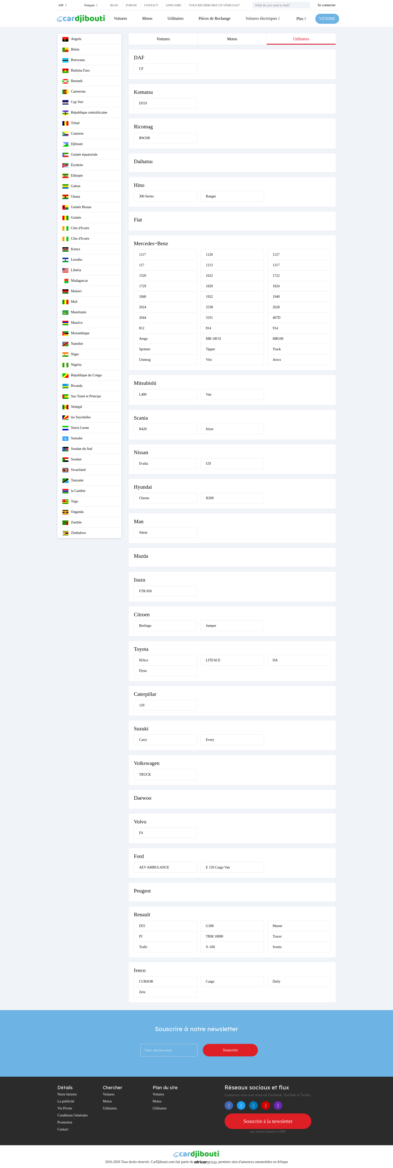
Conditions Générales (72, 1115)
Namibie (72, 344)
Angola (71, 39)
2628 (276, 307)
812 (141, 328)
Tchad (70, 123)
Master (277, 926)
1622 (209, 275)
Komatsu (143, 92)
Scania (141, 418)
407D (276, 318)
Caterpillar (145, 694)
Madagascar (75, 281)
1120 (209, 254)
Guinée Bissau (76, 207)
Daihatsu (143, 161)
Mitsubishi (145, 383)
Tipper (210, 349)
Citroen (142, 615)
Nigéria (71, 365)
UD (208, 463)
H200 (210, 498)
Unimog (145, 360)
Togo (70, 501)
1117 (142, 254)
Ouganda (73, 512)
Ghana (71, 197)
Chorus (144, 498)
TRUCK (145, 774)
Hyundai (143, 487)
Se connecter (327, 5)
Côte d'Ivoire (75, 228)
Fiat (138, 220)
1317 (276, 265)
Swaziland (73, 470)
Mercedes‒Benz (151, 243)
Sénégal (72, 407)
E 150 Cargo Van (218, 867)
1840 (142, 297)
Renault (142, 915)
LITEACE (213, 660)
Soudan (71, 459)
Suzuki (141, 729)
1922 (209, 297)
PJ (140, 936)
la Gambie (73, 491)
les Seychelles (76, 417)
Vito (209, 360)
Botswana (73, 60)
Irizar (209, 429)
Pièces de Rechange (214, 18)
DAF (139, 58)
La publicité (65, 1101)
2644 (142, 318)
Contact (151, 5)
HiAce (143, 660)
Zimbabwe (74, 533)
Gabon (71, 186)
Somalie (72, 438)
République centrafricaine (84, 113)
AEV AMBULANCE (154, 867)
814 (208, 328)
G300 (210, 926)
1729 (142, 286)
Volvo (140, 822)
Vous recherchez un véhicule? (214, 5)
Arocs (277, 360)
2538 (209, 307)
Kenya (71, 249)
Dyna (143, 671)
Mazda (141, 556)
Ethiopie (72, 176)
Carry (143, 740)
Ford (139, 856)
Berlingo (145, 626)
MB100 (278, 339)
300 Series (146, 196)
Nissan (141, 452)
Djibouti (72, 144)
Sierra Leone (75, 428)
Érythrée (72, 165)
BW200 (144, 138)
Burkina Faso (76, 71)
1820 (209, 286)
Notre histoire (67, 1094)
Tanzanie (72, 480)
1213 (209, 265)
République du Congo (82, 375)
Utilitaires (175, 18)
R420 (143, 429)
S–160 (210, 947)
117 (141, 265)
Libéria (71, 270)
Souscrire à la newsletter (267, 1121)
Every (210, 740)
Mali (69, 302)
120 (141, 705)
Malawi (72, 291)
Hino (139, 185)
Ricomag (143, 127)
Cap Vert (72, 102)
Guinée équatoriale (79, 155)
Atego (143, 339)
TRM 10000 (214, 936)
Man (139, 521)
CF (141, 69)
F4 (141, 833)
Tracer (277, 936)
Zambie (72, 522)
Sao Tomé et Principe (81, 396)
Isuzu (139, 580)
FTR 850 (145, 591)
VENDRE (327, 19)
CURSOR (146, 981)
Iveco (140, 970)
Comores (73, 134)
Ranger (211, 196)
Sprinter (144, 349)
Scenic (277, 947)
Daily (276, 981)
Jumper (211, 626)
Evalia (143, 463)
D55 (142, 926)
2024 (142, 307)
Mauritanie (74, 312)
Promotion (64, 1122)
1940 (276, 297)
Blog (114, 5)
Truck (277, 349)
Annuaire (173, 5)
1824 (276, 286)
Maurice (72, 323)
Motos (147, 18)
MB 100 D (213, 339)
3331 (209, 318)
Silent (143, 532)
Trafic (143, 947)
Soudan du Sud (77, 449)
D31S (143, 103)
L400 (143, 394)
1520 (142, 275)
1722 (276, 275)
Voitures (120, 18)
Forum (131, 5)
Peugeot (142, 891)
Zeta (142, 992)
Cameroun (73, 92)
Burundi (72, 81)
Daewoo (142, 798)
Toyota (141, 649)
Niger (70, 354)
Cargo (210, 981)
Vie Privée (64, 1108)
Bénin (70, 50)
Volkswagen (146, 763)
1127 (276, 254)
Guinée (71, 218)
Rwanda (72, 386)
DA (275, 660)
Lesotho (72, 260)
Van (208, 394)
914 (275, 328)
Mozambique (75, 333)
